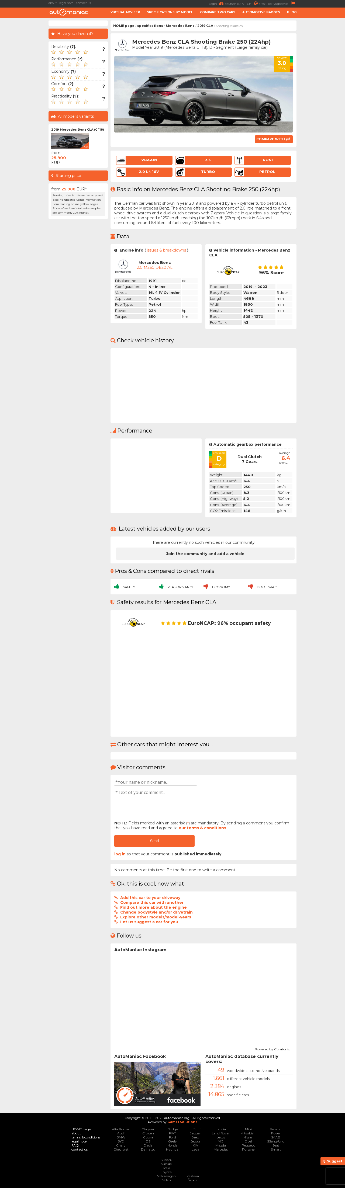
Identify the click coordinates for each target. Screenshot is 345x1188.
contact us (83, 3)
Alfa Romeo (121, 1129)
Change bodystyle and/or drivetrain (156, 912)
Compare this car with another (152, 902)
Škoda (192, 1180)
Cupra (148, 1137)
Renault (276, 1129)
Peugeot (248, 1145)
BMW (120, 1137)
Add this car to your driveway (150, 897)
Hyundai (172, 1149)
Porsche (248, 1149)
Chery (121, 1145)
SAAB (275, 1137)
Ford (172, 1137)
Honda (172, 1145)
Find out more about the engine (153, 907)
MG (220, 1141)
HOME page (123, 26)
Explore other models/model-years (155, 917)
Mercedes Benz (180, 26)
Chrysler (148, 1129)
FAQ (75, 1145)
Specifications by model (170, 12)
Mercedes (221, 1149)
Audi (121, 1133)
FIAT (172, 1133)
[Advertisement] (322, 101)
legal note (66, 3)
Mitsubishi (248, 1133)
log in (120, 854)
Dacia (148, 1145)
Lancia (221, 1129)
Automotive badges (261, 12)
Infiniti (196, 1129)
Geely (172, 1141)
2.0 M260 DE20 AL (154, 267)
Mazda (220, 1145)
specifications (150, 26)
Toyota (166, 1172)
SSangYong (276, 1141)
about (53, 3)
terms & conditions (85, 1137)
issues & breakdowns (166, 250)
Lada (195, 1149)
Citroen (148, 1133)
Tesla (166, 1168)
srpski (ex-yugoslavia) (277, 3)
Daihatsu (148, 1149)
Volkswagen (166, 1176)
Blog (291, 12)
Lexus (220, 1137)
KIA (195, 1145)
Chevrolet (121, 1149)
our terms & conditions (202, 827)
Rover (275, 1133)
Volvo (166, 1180)
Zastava (193, 1176)
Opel (248, 1141)
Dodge (172, 1129)
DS (148, 1141)
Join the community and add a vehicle (205, 553)
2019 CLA (205, 26)
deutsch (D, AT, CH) (242, 3)
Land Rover (221, 1133)
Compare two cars (217, 12)
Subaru (166, 1160)
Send (154, 841)
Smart (276, 1149)
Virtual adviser (125, 12)
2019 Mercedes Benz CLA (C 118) (77, 129)
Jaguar (195, 1133)
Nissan (248, 1137)
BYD (121, 1141)
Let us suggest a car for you (149, 921)
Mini (248, 1129)
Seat (275, 1145)
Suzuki (166, 1164)
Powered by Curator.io (272, 1048)
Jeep (195, 1137)
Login (217, 3)
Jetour (196, 1141)
